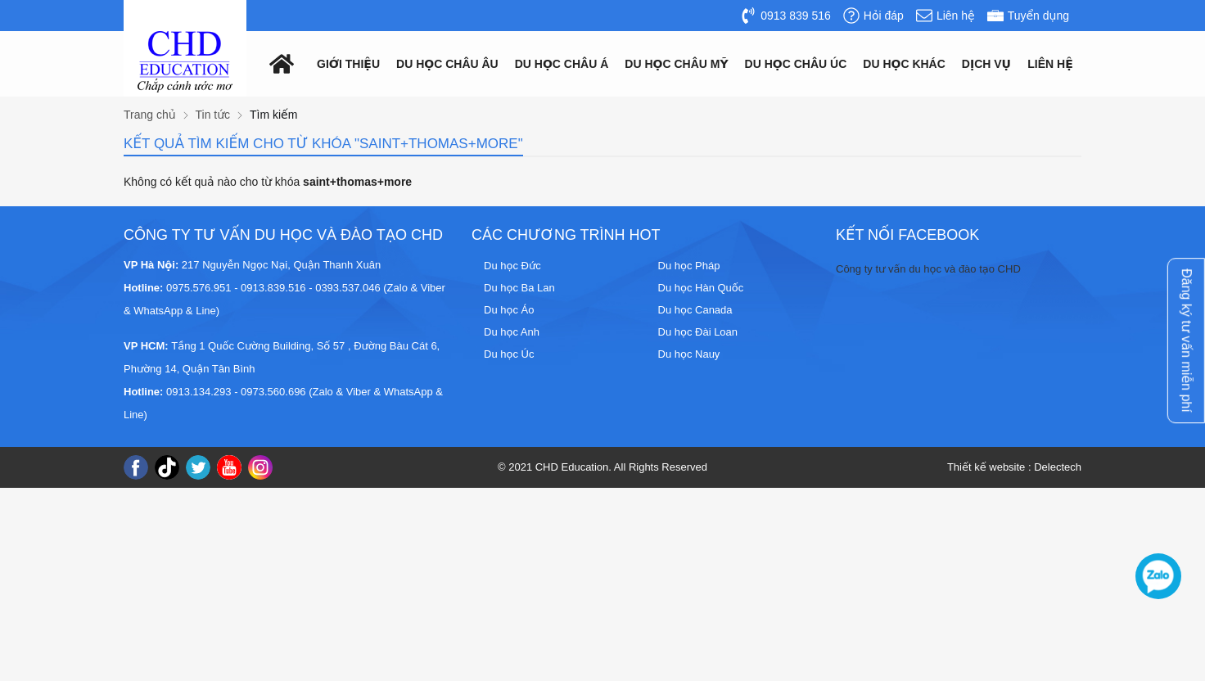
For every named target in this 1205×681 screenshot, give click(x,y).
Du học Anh (511, 332)
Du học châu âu (447, 63)
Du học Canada (695, 310)
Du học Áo (509, 310)
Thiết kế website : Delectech (1014, 467)
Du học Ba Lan (519, 288)
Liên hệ (1049, 63)
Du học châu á (562, 63)
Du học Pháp (689, 265)
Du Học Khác (904, 63)
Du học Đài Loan (698, 332)
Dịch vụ (986, 63)
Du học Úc (509, 354)
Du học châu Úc (796, 63)
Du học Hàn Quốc (701, 288)
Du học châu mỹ (676, 63)
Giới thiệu (348, 63)
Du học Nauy (689, 354)
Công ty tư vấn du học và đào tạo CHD (928, 269)
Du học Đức (512, 265)
